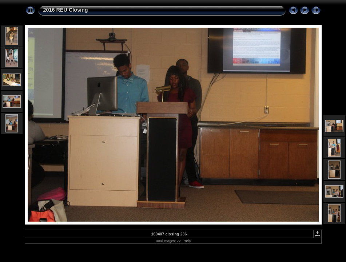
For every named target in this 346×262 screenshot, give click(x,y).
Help (187, 241)
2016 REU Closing (65, 10)
